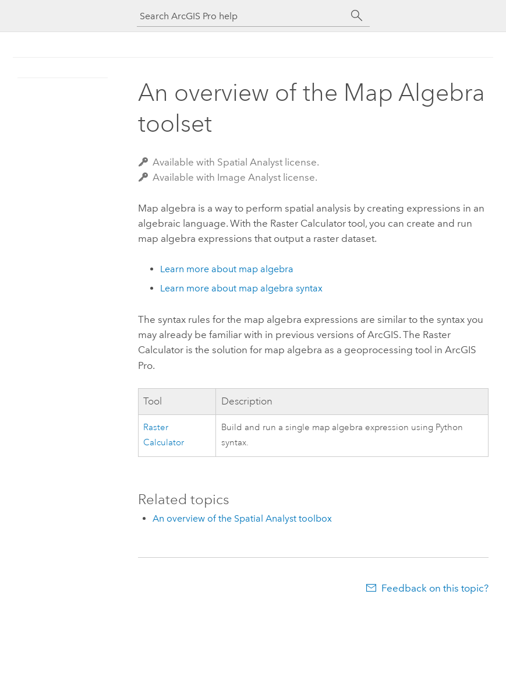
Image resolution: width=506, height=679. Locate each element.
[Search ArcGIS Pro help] (241, 16)
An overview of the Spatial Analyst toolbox (242, 518)
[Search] (357, 16)
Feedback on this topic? (435, 588)
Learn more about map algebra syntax (241, 288)
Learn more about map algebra (226, 269)
